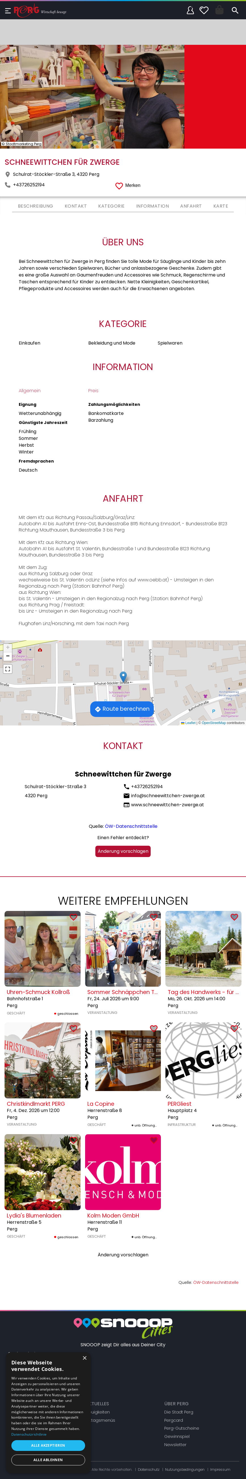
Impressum (220, 1469)
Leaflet (188, 723)
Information (152, 206)
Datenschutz (148, 1469)
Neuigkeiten (98, 1412)
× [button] (84, 1358)
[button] (123, 677)
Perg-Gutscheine (181, 1428)
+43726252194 (29, 185)
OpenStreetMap (214, 723)
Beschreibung (35, 206)
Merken (132, 185)
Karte (220, 206)
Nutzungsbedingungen (185, 1469)
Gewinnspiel (177, 1436)
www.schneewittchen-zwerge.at (167, 804)
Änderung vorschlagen (123, 851)
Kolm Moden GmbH (113, 1216)
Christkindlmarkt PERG (36, 1104)
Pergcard (173, 1420)
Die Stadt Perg (178, 1412)
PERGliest (180, 1104)
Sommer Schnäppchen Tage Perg (133, 992)
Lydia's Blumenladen (34, 1216)
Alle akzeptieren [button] (48, 1445)
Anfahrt (191, 206)
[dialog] (48, 1412)
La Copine (100, 1104)
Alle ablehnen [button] (48, 1459)
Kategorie (111, 206)
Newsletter (175, 1445)
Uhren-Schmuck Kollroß (38, 992)
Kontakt (76, 206)
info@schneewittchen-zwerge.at (168, 795)
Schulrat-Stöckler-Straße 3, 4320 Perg (56, 174)
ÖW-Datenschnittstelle (131, 826)
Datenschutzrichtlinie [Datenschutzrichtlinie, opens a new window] (29, 1434)
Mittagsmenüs (100, 1420)
